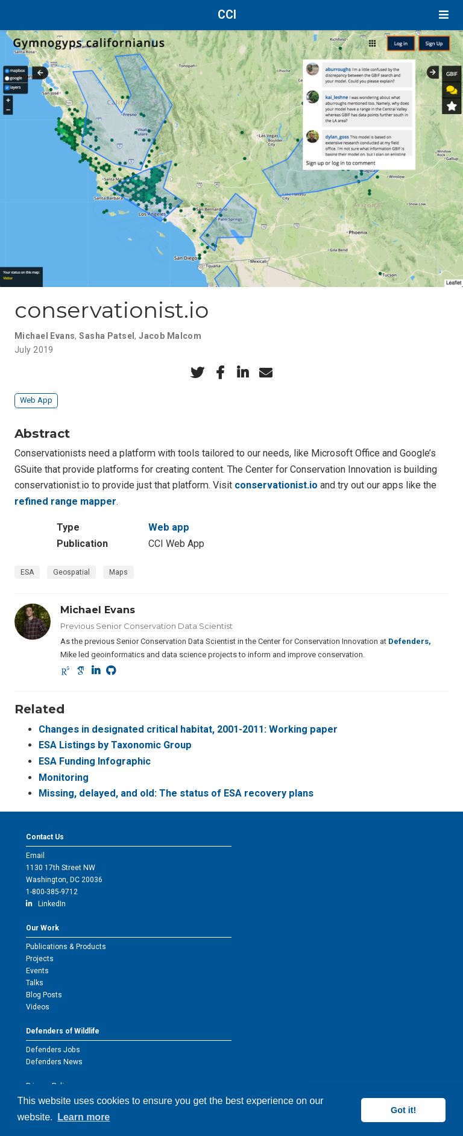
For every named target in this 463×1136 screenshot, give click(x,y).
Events (37, 971)
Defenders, (409, 641)
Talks (34, 983)
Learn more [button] (83, 1117)
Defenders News (54, 1062)
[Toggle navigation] (444, 15)
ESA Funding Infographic (95, 761)
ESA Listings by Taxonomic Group (115, 745)
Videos (37, 1007)
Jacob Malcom (170, 336)
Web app (168, 527)
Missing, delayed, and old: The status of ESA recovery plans (176, 793)
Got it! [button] (403, 1110)
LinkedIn (46, 904)
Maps (118, 572)
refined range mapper (65, 501)
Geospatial (71, 572)
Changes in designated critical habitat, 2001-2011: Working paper (188, 729)
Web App (36, 400)
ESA (27, 572)
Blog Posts (44, 995)
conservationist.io (276, 485)
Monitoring (64, 777)
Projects (40, 959)
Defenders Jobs (53, 1050)
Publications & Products (66, 946)
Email (35, 855)
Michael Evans (44, 336)
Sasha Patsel (106, 336)
